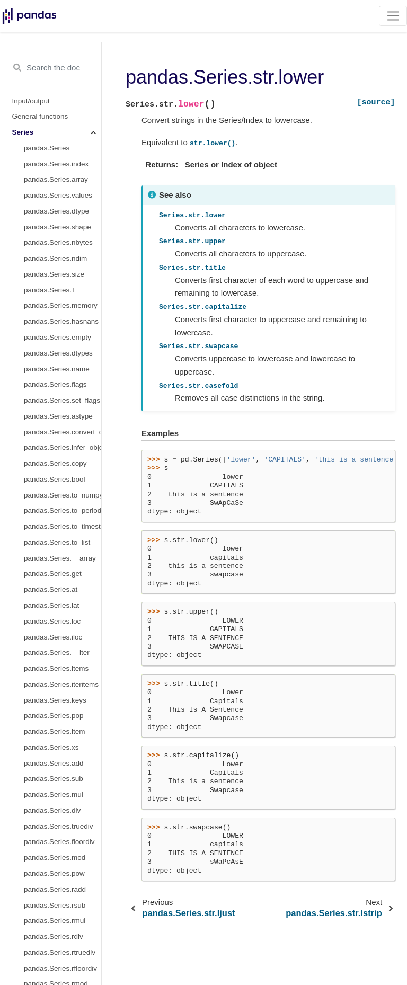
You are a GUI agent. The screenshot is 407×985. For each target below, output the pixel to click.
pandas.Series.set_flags (62, 400)
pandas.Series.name (57, 369)
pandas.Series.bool (54, 479)
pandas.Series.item (54, 731)
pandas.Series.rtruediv (59, 952)
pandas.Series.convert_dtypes (62, 432)
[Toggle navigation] (393, 16)
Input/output (31, 101)
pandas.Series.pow (54, 873)
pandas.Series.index (56, 164)
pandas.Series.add (54, 763)
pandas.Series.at (50, 589)
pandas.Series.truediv (58, 826)
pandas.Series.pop (54, 716)
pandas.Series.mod (54, 858)
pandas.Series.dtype (56, 211)
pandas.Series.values (58, 195)
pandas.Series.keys (55, 700)
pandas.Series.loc (52, 621)
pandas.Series (46, 148)
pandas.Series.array (56, 179)
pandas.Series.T (50, 290)
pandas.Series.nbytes (58, 242)
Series (23, 132)
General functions (40, 116)
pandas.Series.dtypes (58, 353)
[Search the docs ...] (50, 67)
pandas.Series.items (56, 668)
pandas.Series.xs (51, 747)
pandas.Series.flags (55, 384)
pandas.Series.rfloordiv (60, 968)
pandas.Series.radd (55, 889)
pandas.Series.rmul (54, 921)
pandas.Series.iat (51, 605)
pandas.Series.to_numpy (62, 495)
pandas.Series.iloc (53, 637)
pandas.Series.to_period (62, 510)
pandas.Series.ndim (55, 258)
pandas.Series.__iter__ (61, 652)
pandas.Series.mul (53, 794)
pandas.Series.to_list (57, 542)
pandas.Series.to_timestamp (62, 526)
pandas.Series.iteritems (61, 684)
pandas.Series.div (52, 810)
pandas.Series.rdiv (53, 936)
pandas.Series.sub (53, 779)
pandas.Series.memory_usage (62, 305)
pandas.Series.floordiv (59, 842)
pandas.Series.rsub (54, 905)
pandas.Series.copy (55, 463)
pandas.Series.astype (58, 416)
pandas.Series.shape (57, 227)
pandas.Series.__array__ (62, 558)
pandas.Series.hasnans (61, 321)
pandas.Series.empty (57, 337)
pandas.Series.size (54, 274)
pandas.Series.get (53, 574)
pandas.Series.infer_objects (62, 447)
